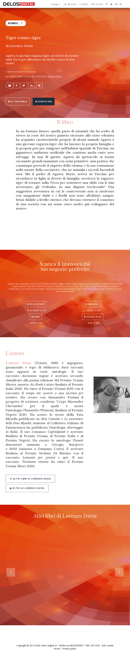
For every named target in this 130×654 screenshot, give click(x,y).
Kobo (35, 313)
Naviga (55, 4)
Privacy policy (69, 648)
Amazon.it (92, 300)
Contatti (84, 4)
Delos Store (35, 300)
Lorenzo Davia (21, 46)
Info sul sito (97, 4)
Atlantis (13, 23)
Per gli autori (70, 4)
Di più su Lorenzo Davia (27, 483)
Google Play (93, 313)
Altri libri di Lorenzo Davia (30, 474)
